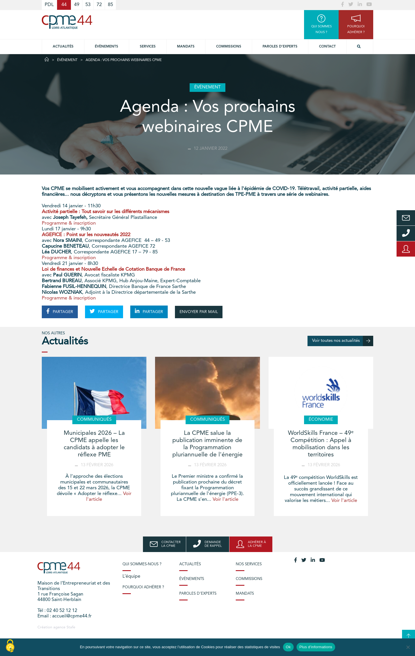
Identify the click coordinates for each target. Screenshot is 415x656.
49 (76, 4)
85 (110, 4)
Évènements (106, 46)
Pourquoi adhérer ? (143, 587)
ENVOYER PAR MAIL (199, 312)
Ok (288, 647)
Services (148, 46)
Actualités (63, 46)
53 (87, 4)
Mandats (186, 46)
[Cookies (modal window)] (10, 646)
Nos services (249, 564)
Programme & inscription (69, 223)
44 (64, 4)
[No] (408, 647)
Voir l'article (225, 499)
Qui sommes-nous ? (141, 564)
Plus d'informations (315, 647)
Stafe (71, 627)
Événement (67, 60)
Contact (327, 46)
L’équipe (131, 576)
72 (99, 4)
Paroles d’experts (280, 46)
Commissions (228, 46)
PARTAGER (59, 311)
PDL (49, 4)
